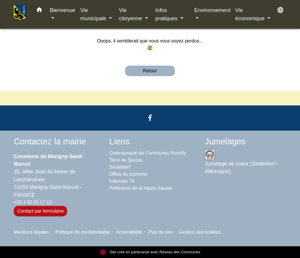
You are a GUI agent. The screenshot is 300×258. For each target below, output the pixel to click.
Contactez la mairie (50, 141)
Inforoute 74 (121, 181)
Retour (150, 70)
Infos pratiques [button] (167, 14)
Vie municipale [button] (94, 14)
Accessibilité (129, 232)
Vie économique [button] (250, 14)
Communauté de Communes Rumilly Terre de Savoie (147, 157)
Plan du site (160, 232)
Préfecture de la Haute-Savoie (140, 188)
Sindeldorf (119, 167)
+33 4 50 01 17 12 (33, 202)
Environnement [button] (212, 10)
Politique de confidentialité (82, 232)
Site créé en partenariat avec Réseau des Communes (150, 252)
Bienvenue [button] (62, 10)
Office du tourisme (128, 174)
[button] (39, 11)
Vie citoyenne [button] (131, 14)
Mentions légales (31, 232)
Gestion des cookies (200, 232)
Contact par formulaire (40, 211)
